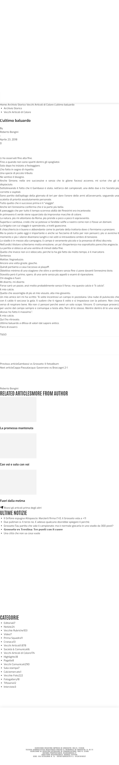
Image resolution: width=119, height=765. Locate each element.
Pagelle (9, 660)
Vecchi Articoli (15, 645)
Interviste (10, 686)
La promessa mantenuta (16, 428)
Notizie (9, 626)
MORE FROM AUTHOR (49, 393)
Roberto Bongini (9, 132)
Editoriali (9, 623)
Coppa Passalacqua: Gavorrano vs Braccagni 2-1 (40, 367)
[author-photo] (8, 384)
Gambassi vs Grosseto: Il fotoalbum (38, 364)
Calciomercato (12, 672)
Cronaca (10, 642)
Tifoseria (10, 683)
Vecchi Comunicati (17, 664)
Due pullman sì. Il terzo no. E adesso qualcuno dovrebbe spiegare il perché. (47, 522)
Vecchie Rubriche (15, 630)
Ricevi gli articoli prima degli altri (21, 508)
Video (8, 634)
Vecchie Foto (13, 675)
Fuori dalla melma (12, 501)
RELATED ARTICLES (15, 393)
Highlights (11, 656)
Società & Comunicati (17, 649)
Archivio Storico (17, 104)
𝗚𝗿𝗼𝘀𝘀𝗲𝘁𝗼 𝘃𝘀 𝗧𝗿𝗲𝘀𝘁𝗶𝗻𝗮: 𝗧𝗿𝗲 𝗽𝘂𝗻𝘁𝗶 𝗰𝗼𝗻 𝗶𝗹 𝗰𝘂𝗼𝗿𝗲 (33, 529)
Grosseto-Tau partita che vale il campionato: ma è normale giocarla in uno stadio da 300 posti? (58, 526)
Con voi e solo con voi (14, 464)
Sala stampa (12, 668)
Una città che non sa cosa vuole (22, 533)
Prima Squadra (13, 638)
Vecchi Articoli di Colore (40, 104)
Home (3, 104)
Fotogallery (12, 679)
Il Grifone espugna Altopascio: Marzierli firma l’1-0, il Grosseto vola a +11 (45, 518)
